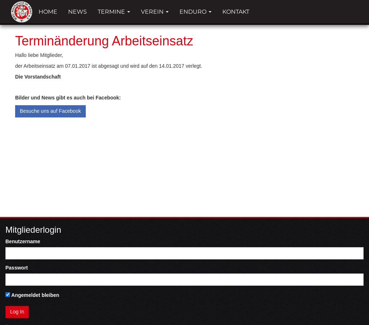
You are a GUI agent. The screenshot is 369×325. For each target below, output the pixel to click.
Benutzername (22, 241)
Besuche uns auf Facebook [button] (50, 111)
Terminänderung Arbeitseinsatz (104, 41)
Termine (114, 11)
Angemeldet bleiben (32, 295)
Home (48, 11)
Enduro (195, 11)
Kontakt (235, 11)
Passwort (16, 268)
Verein (155, 11)
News (77, 11)
